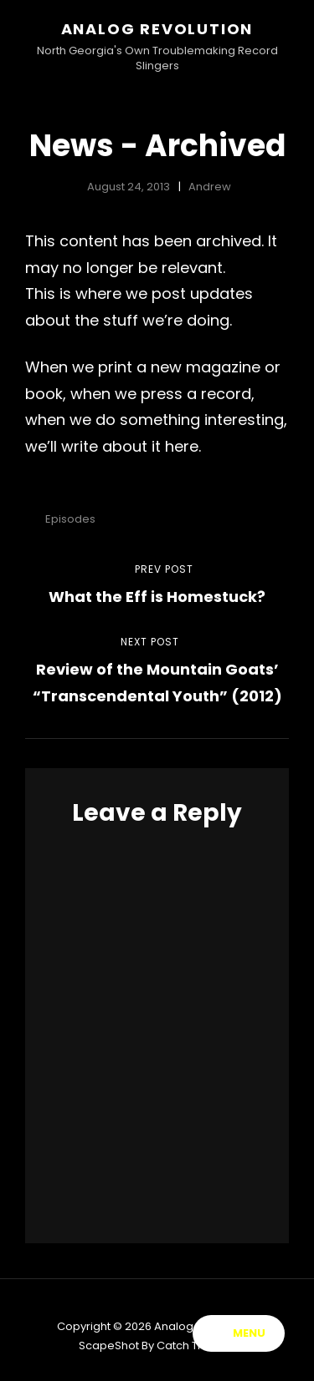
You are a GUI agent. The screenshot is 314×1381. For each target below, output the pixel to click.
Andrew (209, 187)
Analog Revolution (157, 28)
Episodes (70, 519)
